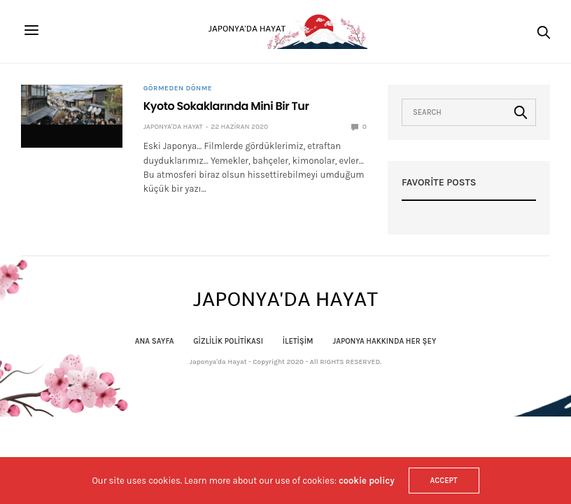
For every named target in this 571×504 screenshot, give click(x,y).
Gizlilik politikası (228, 341)
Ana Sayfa (154, 341)
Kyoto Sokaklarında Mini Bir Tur (226, 106)
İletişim (298, 341)
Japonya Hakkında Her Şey (384, 341)
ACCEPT (444, 480)
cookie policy (367, 480)
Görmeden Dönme (177, 88)
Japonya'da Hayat (173, 126)
